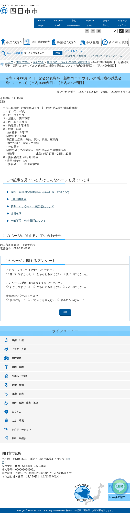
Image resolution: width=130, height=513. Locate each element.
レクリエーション (21, 429)
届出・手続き (19, 438)
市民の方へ (23, 62)
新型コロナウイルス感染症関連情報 (68, 62)
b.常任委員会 (18, 199)
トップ (9, 62)
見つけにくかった (77, 274)
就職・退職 (18, 367)
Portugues (58, 20)
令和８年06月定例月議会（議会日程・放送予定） (41, 192)
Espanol (90, 20)
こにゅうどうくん (113, 56)
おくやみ (16, 411)
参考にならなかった (73, 300)
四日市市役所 (19, 9)
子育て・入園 (19, 349)
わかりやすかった (20, 287)
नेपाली (57, 25)
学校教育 (16, 358)
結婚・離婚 (18, 384)
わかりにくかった (77, 287)
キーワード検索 (12, 51)
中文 (74, 20)
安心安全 (38, 62)
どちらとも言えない (49, 274)
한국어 (106, 20)
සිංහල (106, 25)
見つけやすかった (20, 274)
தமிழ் (89, 25)
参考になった (18, 300)
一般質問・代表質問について (28, 220)
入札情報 (81, 56)
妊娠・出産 (18, 340)
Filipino (41, 25)
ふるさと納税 (95, 56)
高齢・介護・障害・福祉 (25, 402)
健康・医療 (18, 393)
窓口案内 (70, 56)
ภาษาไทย (121, 25)
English (41, 20)
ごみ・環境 (18, 420)
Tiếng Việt (122, 20)
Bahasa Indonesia (73, 25)
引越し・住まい (20, 376)
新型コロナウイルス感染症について (32, 206)
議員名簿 (16, 213)
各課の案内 (119, 497)
